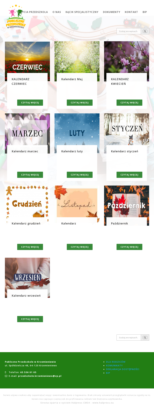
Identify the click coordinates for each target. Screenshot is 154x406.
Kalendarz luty (72, 151)
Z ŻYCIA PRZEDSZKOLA (33, 12)
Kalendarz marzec (25, 151)
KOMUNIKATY (114, 365)
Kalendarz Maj (72, 79)
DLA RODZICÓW (115, 361)
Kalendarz (68, 223)
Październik (119, 223)
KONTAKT (131, 12)
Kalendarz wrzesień (26, 295)
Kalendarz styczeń (124, 151)
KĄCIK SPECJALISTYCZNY (82, 12)
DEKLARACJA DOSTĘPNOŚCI (122, 369)
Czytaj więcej (30, 102)
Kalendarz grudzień (26, 223)
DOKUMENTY (111, 12)
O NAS (57, 12)
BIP (145, 12)
